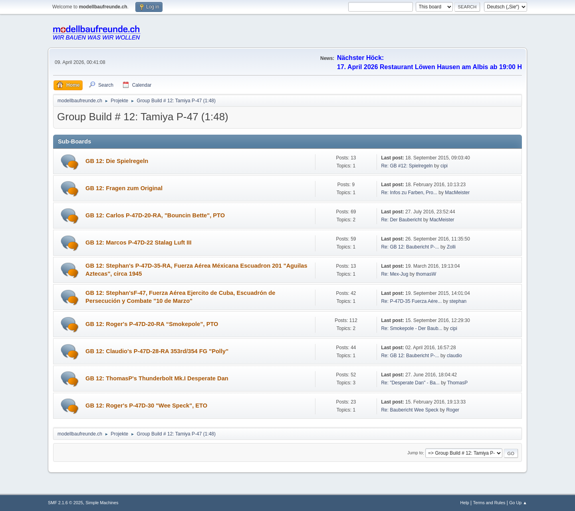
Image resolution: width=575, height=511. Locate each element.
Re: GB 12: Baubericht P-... (410, 247)
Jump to (414, 453)
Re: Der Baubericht (401, 220)
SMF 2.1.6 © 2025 (65, 502)
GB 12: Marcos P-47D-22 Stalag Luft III (138, 242)
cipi (444, 166)
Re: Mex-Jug (394, 274)
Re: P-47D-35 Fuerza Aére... (411, 301)
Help (464, 502)
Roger (452, 410)
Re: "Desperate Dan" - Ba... (410, 383)
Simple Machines (101, 502)
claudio (454, 355)
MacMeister (457, 192)
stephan (458, 301)
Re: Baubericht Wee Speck (409, 410)
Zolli (451, 247)
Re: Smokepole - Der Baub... (411, 328)
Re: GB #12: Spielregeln (406, 166)
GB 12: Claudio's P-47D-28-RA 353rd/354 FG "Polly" (156, 351)
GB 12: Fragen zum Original (124, 188)
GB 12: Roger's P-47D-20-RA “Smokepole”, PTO (151, 324)
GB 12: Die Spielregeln (116, 161)
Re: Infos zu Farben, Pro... (409, 192)
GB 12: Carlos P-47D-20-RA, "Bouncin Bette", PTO (155, 215)
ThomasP (457, 383)
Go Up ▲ (518, 502)
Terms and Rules (489, 502)
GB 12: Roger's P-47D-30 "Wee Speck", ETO (146, 405)
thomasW (426, 274)
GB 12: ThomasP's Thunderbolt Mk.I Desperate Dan (156, 378)
